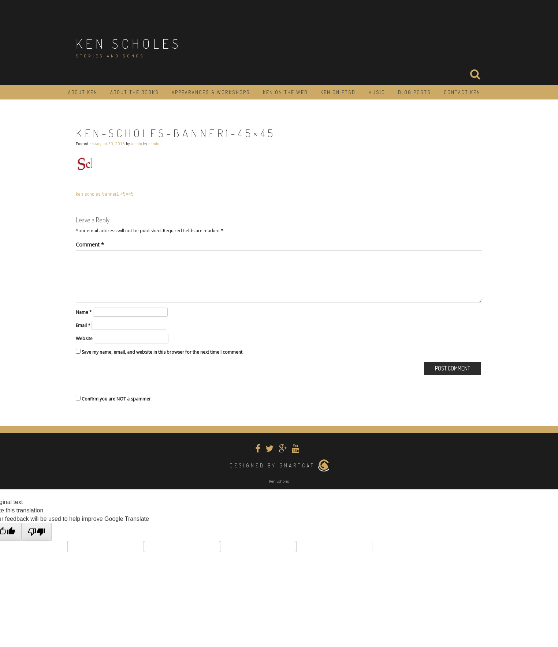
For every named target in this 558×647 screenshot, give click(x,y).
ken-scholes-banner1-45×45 (105, 194)
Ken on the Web (285, 92)
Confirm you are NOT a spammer (113, 399)
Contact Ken (462, 92)
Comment (90, 244)
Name (84, 312)
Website (84, 338)
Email (83, 325)
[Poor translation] (37, 532)
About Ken (82, 92)
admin (136, 144)
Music (376, 92)
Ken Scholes (129, 43)
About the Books (134, 92)
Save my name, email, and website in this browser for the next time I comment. (162, 352)
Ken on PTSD (338, 92)
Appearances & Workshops (211, 92)
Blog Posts (414, 92)
